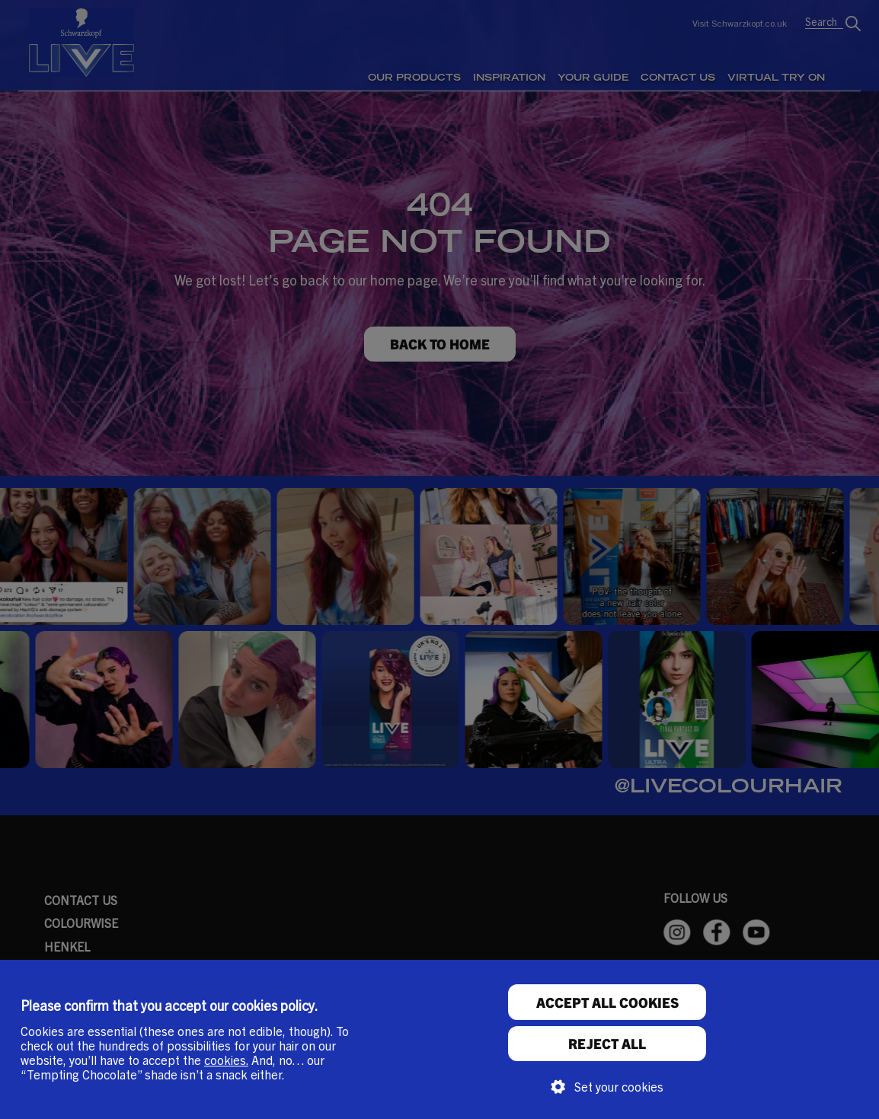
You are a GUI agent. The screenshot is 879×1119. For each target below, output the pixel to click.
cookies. (226, 1059)
